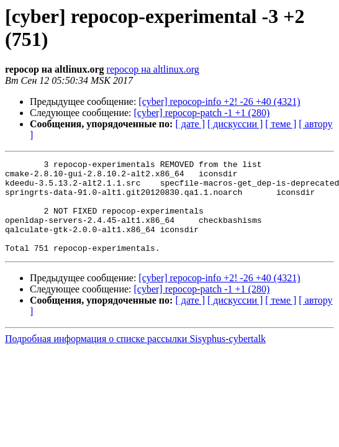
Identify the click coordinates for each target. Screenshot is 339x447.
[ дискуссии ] (235, 124)
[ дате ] (190, 124)
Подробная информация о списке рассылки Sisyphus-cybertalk (135, 357)
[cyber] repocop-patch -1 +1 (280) (202, 112)
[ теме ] (280, 124)
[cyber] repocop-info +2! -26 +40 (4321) (219, 101)
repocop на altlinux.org (153, 69)
